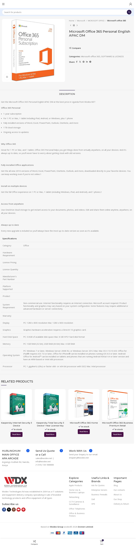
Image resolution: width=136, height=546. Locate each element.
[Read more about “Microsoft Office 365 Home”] (84, 431)
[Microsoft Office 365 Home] (83, 404)
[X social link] (80, 62)
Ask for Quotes (98, 485)
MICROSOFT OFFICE (96, 20)
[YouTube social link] (19, 510)
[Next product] (77, 25)
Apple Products (75, 485)
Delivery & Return (121, 504)
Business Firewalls (99, 494)
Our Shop (118, 499)
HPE (93, 504)
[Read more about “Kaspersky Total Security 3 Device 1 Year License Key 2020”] (50, 434)
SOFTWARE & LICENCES (112, 56)
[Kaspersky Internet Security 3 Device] (16, 404)
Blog (116, 485)
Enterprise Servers (99, 490)
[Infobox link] (16, 454)
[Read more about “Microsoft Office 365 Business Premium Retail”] (117, 434)
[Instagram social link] (14, 510)
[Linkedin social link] (87, 62)
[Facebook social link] (76, 62)
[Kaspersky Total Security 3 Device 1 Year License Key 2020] (50, 404)
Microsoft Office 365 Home (84, 423)
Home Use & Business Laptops (77, 491)
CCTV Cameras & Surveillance (76, 502)
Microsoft (81, 20)
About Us (118, 494)
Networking (74, 497)
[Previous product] (70, 25)
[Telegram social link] (90, 62)
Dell (93, 499)
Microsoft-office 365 (116, 20)
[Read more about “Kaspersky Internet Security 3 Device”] (17, 434)
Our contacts (119, 490)
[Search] (67, 12)
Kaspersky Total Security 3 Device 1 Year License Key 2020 (50, 426)
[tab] (67, 94)
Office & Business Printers (77, 514)
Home (71, 20)
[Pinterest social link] (83, 62)
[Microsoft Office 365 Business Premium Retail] (117, 404)
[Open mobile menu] (3, 4)
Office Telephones (77, 508)
